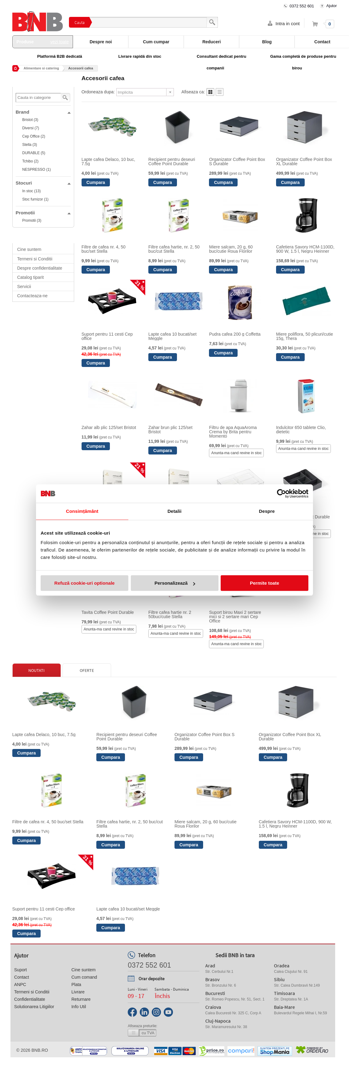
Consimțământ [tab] (82, 511)
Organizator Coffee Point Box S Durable (237, 161)
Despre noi (101, 41)
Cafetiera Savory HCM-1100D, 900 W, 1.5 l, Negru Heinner (305, 249)
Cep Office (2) (33, 136)
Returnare (80, 999)
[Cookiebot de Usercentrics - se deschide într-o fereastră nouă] (281, 493)
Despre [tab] (267, 511)
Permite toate (264, 583)
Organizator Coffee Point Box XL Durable (304, 161)
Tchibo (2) (30, 161)
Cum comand (84, 977)
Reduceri (211, 41)
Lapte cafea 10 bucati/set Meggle (172, 336)
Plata (76, 984)
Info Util (78, 1006)
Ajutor (331, 5)
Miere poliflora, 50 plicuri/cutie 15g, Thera (304, 336)
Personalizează (174, 583)
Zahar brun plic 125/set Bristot (170, 429)
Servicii (24, 286)
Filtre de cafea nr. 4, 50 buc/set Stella (104, 249)
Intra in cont (287, 23)
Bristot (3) (30, 120)
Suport (20, 969)
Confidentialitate (29, 999)
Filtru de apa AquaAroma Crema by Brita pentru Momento (233, 431)
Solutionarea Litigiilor (34, 1006)
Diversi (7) (30, 128)
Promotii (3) (31, 220)
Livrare (78, 991)
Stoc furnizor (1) (35, 199)
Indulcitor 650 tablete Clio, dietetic (301, 429)
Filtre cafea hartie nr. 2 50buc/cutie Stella (169, 614)
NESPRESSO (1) (36, 169)
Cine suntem (29, 249)
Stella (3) (29, 144)
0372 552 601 (302, 6)
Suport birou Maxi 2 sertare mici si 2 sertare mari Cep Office (235, 616)
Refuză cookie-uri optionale (84, 583)
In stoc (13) (31, 191)
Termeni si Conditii (34, 258)
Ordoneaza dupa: (98, 91)
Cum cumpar (156, 41)
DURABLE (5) (33, 153)
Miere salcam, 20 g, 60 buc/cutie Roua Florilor (231, 249)
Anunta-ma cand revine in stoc (236, 453)
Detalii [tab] (174, 511)
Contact (21, 977)
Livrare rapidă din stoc (139, 56)
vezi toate (59, 41)
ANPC (20, 984)
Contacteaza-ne (32, 295)
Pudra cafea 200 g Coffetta (234, 334)
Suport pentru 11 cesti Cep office (107, 336)
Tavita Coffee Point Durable (108, 612)
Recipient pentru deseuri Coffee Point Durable (171, 161)
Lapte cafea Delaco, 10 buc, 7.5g (108, 161)
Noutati (36, 670)
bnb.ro (39, 1050)
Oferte (87, 670)
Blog (267, 41)
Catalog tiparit (30, 277)
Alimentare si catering (41, 68)
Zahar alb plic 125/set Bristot (109, 427)
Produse (43, 41)
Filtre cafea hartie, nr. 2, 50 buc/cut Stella (174, 249)
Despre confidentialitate (39, 268)
